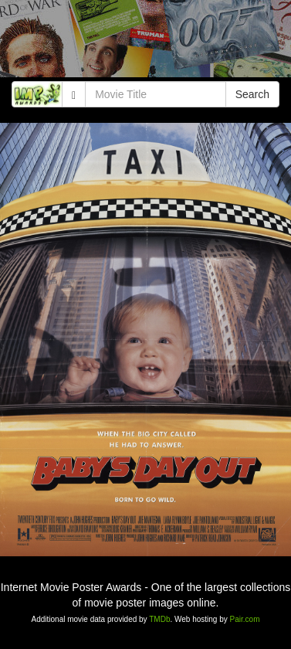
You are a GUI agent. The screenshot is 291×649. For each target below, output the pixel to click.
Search (252, 94)
